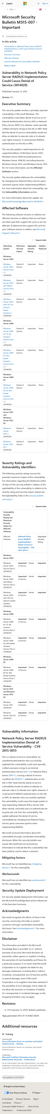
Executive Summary (12, 54)
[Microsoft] (25, 3)
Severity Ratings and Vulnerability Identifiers (22, 61)
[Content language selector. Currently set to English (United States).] (14, 1086)
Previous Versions (23, 1099)
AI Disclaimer (7, 1099)
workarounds (38, 880)
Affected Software (11, 58)
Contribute (6, 1102)
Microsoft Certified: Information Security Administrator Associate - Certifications (19, 1058)
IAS (25, 771)
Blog (35, 1099)
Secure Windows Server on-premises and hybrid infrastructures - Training (22, 1042)
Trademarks (6, 1110)
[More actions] (45, 9)
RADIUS (18, 779)
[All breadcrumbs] (4, 9)
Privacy (17, 1102)
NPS (11, 775)
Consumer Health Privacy (12, 1106)
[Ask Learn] (40, 9)
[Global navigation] (2, 3)
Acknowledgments (25, 928)
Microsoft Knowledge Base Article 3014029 (22, 201)
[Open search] (38, 3)
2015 (11, 9)
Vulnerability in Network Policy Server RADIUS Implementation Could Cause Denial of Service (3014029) (23, 48)
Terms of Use (33, 1106)
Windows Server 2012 (7, 431)
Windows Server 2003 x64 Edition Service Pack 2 (8, 286)
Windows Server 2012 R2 (8, 444)
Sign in (45, 3)
